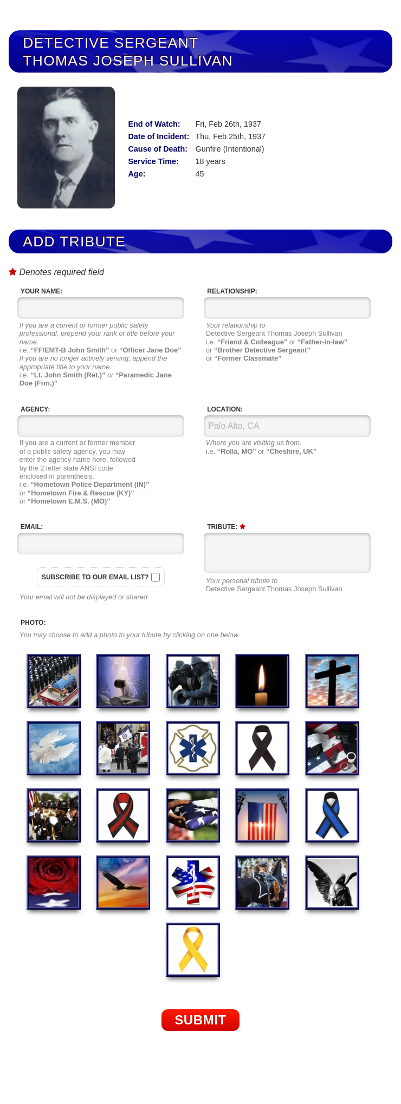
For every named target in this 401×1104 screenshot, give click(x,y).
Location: (225, 409)
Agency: (35, 409)
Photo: (33, 622)
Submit (200, 1019)
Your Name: (41, 291)
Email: (32, 527)
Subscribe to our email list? (95, 577)
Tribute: (226, 527)
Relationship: (232, 291)
